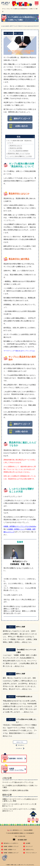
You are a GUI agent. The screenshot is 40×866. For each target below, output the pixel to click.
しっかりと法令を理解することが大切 (20, 156)
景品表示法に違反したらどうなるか (19, 153)
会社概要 (28, 843)
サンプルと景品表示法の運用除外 (19, 150)
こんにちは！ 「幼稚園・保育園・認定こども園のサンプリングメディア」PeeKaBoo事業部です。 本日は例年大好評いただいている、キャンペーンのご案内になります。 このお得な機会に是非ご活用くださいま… (20, 657)
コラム (8, 8)
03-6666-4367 (22, 840)
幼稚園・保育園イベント (16, 529)
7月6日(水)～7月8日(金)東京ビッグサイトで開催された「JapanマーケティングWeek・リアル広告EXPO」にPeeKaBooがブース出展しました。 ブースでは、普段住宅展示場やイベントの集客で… (20, 727)
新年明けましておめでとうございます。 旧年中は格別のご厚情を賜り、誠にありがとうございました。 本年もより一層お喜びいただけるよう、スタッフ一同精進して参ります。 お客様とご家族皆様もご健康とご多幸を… (20, 634)
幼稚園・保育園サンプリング (11, 846)
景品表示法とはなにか (16, 145)
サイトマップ (29, 846)
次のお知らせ (19, 748)
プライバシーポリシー (31, 852)
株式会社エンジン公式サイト (11, 843)
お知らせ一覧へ (20, 742)
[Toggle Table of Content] (33, 136)
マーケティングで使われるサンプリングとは (19, 351)
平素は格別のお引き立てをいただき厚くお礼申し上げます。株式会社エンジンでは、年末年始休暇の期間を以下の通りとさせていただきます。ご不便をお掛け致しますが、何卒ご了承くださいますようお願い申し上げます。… (20, 704)
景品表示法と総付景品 (16, 148)
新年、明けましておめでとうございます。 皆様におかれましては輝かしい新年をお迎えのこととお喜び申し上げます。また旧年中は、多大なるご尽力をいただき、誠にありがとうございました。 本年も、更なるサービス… (20, 681)
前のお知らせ (21, 745)
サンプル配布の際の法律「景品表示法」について (20, 142)
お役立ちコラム (30, 849)
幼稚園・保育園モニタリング (11, 852)
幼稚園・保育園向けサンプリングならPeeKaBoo (20, 526)
